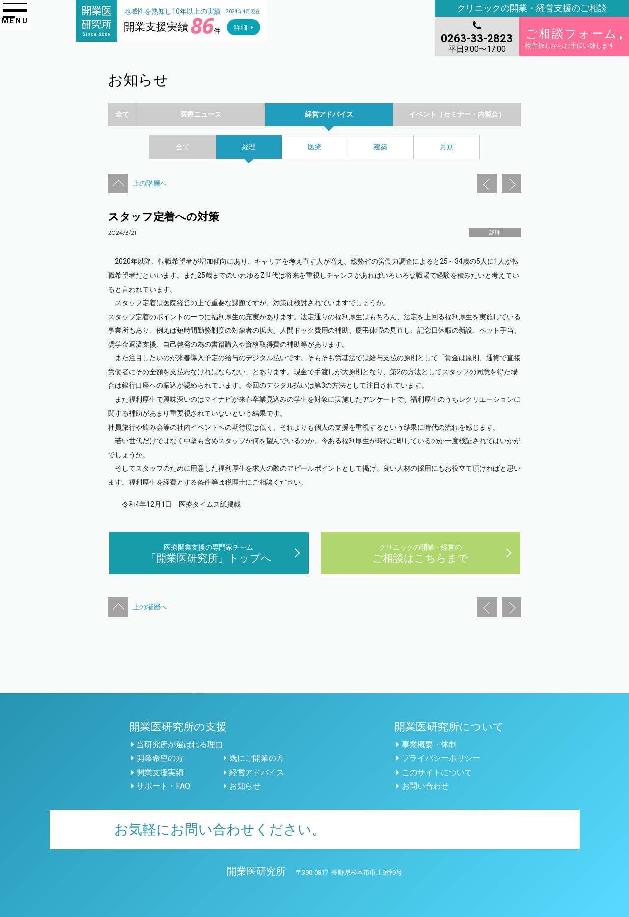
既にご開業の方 (256, 758)
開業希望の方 (160, 758)
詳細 (240, 27)
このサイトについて (437, 772)
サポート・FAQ (163, 786)
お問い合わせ (425, 786)
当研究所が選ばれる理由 (180, 744)
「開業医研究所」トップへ (209, 553)
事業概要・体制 (429, 744)
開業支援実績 (160, 772)
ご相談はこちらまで (420, 553)
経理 (495, 232)
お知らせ (245, 786)
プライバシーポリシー (441, 758)
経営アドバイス (256, 772)
